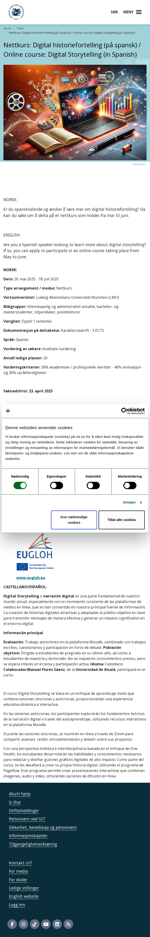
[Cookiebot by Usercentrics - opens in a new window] (125, 411)
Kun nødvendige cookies (74, 519)
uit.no (7, 28)
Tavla (20, 28)
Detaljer (129, 502)
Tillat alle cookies (122, 520)
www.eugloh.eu (30, 577)
